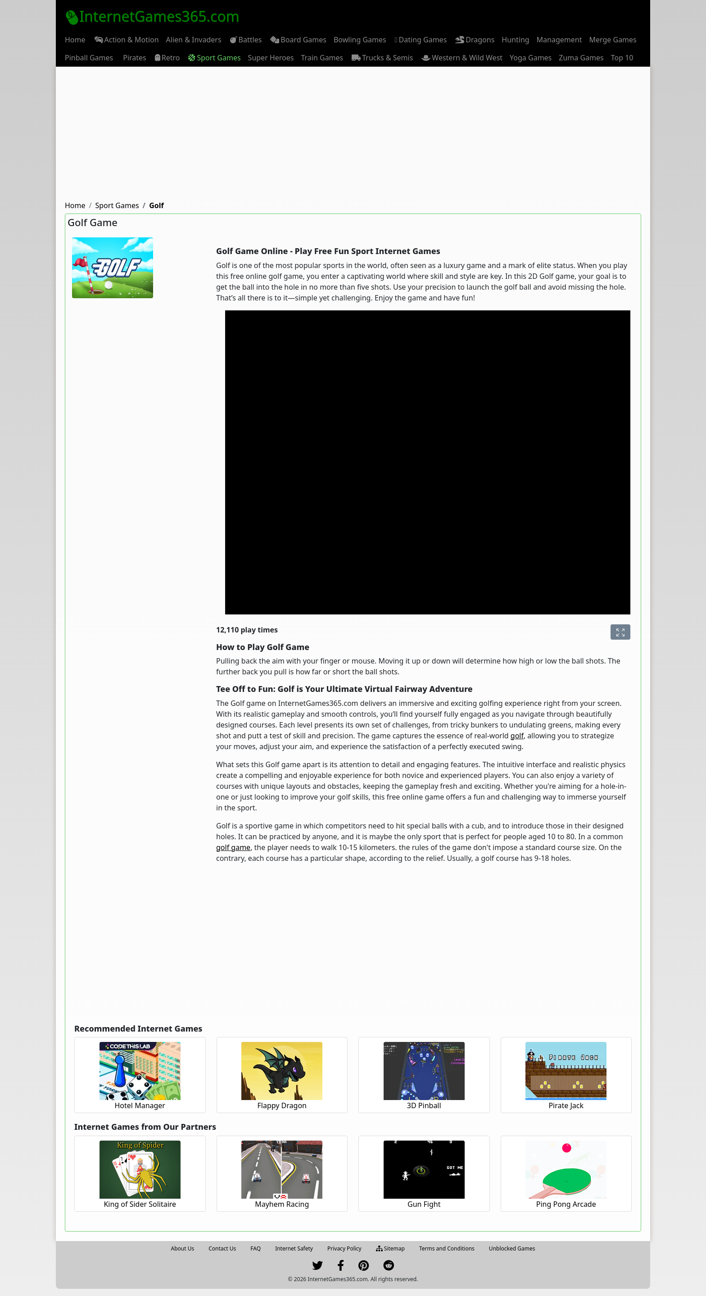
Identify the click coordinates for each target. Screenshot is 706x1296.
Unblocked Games (512, 1248)
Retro (167, 58)
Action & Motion (126, 40)
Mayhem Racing (282, 1204)
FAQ (255, 1248)
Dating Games (420, 40)
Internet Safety (294, 1248)
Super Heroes (271, 58)
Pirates (133, 58)
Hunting (515, 40)
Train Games (322, 58)
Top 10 (622, 58)
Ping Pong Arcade (566, 1204)
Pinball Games (89, 58)
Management (559, 40)
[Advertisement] (353, 134)
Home (75, 40)
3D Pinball (424, 1105)
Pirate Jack (566, 1105)
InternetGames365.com (152, 16)
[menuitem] (75, 40)
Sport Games (213, 58)
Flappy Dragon (282, 1105)
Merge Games (612, 40)
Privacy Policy (344, 1248)
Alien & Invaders (194, 40)
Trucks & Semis (381, 58)
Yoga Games (531, 58)
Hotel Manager (140, 1105)
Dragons (474, 40)
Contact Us (222, 1248)
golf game (233, 847)
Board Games (297, 40)
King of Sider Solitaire (140, 1204)
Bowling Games (360, 40)
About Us (183, 1248)
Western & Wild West (461, 58)
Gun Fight (424, 1204)
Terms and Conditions (447, 1248)
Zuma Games (581, 58)
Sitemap (390, 1248)
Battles (245, 40)
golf (517, 736)
